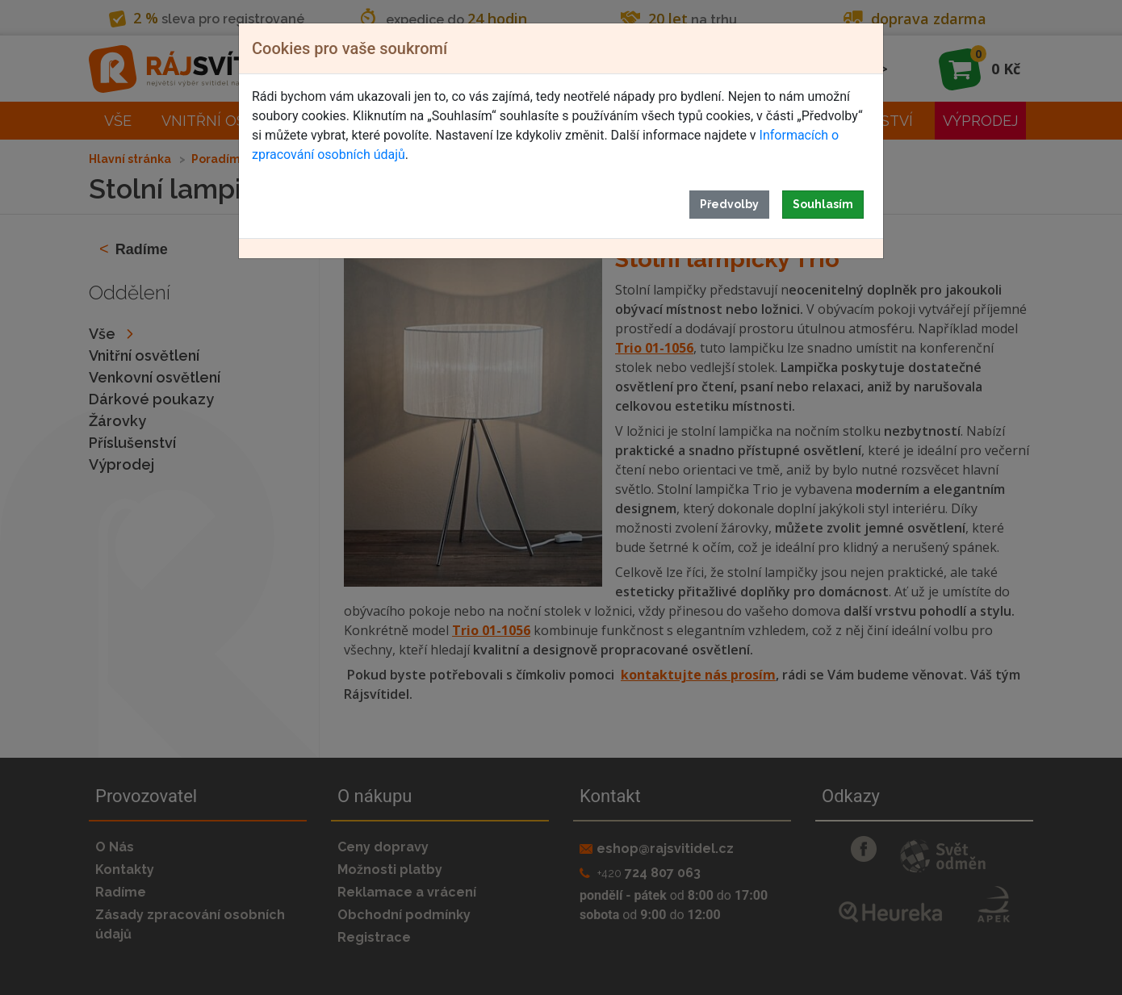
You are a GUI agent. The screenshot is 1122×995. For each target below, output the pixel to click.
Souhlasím (823, 204)
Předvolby (729, 204)
